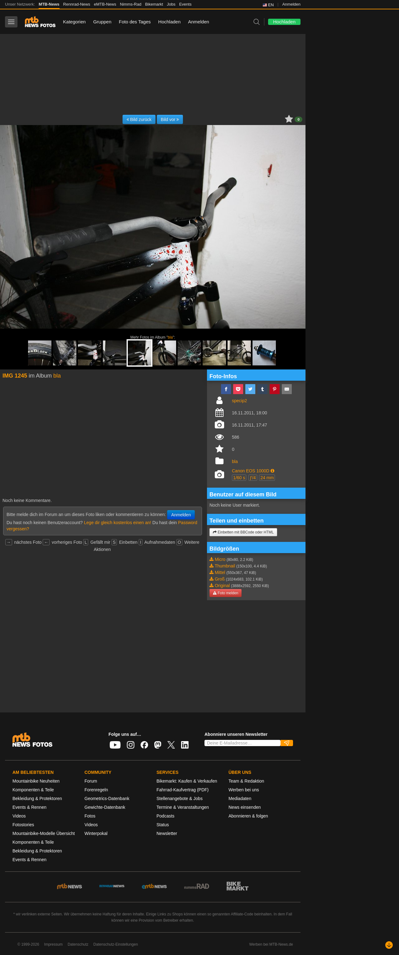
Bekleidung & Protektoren (37, 798)
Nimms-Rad (131, 4)
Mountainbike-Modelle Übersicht (43, 833)
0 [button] (298, 119)
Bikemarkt (154, 4)
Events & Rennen (29, 807)
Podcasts (165, 815)
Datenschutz (78, 944)
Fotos (89, 815)
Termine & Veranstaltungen (182, 807)
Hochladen (169, 21)
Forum (90, 781)
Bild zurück (139, 119)
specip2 (239, 400)
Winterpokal (96, 833)
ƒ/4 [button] (253, 477)
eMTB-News (105, 4)
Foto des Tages (135, 21)
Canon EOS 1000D (250, 470)
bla (170, 337)
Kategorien (74, 21)
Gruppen (102, 21)
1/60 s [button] (239, 477)
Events (185, 4)
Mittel (220, 572)
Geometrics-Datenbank (106, 798)
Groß (220, 578)
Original (222, 585)
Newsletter (166, 833)
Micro (220, 559)
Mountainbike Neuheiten (36, 781)
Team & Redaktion (246, 781)
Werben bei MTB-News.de (271, 944)
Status (162, 824)
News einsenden (244, 807)
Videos (19, 815)
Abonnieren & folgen (248, 815)
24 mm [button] (267, 477)
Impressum (53, 944)
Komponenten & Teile (33, 789)
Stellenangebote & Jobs (179, 798)
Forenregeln (96, 789)
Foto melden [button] (225, 593)
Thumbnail (225, 565)
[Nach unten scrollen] (389, 945)
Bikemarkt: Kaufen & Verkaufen (186, 781)
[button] (272, 470)
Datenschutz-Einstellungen (116, 944)
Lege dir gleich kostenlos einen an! (117, 522)
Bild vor (170, 119)
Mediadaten (239, 798)
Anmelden (291, 4)
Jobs (171, 4)
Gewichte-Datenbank (104, 807)
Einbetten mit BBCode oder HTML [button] (243, 532)
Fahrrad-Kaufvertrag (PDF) (182, 789)
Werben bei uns (243, 789)
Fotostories (23, 824)
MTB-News (49, 4)
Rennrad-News (76, 4)
